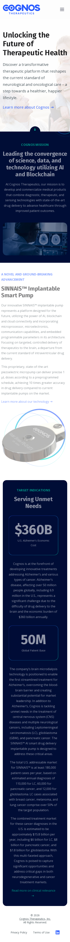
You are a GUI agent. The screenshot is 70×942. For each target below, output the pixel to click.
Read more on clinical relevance (33, 890)
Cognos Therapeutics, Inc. (35, 919)
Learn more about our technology (24, 402)
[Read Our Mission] (35, 129)
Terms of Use (41, 932)
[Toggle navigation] (62, 9)
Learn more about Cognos (26, 107)
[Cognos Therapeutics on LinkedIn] (58, 932)
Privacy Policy (19, 932)
